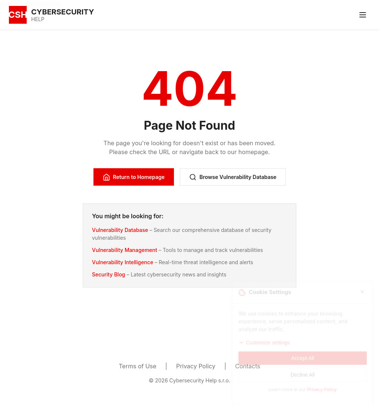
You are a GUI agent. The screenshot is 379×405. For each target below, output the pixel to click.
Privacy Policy (195, 366)
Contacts (247, 366)
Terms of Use (137, 366)
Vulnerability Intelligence (122, 262)
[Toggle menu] (362, 14)
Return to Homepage (134, 177)
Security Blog (108, 274)
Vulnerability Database (120, 230)
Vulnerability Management (124, 250)
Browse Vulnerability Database (233, 177)
